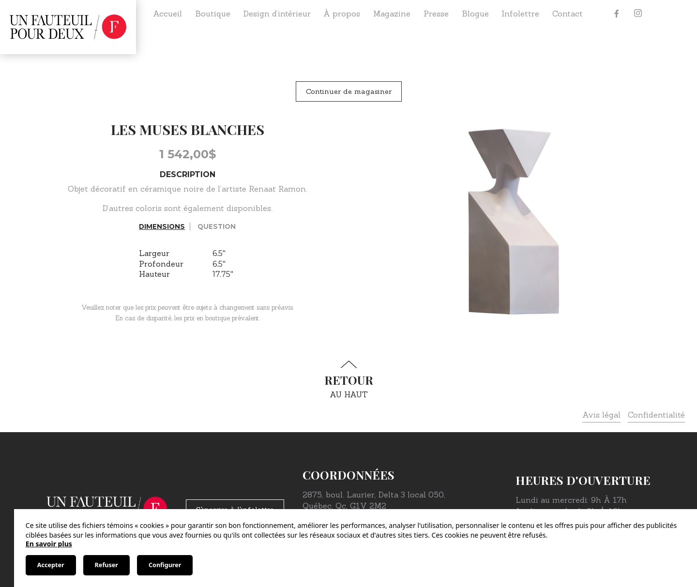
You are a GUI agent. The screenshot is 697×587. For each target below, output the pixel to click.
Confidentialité (656, 415)
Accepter (50, 565)
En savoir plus (49, 543)
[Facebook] (616, 13)
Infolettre (520, 13)
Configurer (165, 565)
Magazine (391, 13)
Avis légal (601, 415)
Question (216, 226)
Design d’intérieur (277, 13)
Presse (436, 13)
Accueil (167, 13)
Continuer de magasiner (349, 91)
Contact (567, 13)
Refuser (106, 565)
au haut (348, 380)
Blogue (475, 13)
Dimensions (162, 226)
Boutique (212, 13)
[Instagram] (638, 13)
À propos (341, 13)
